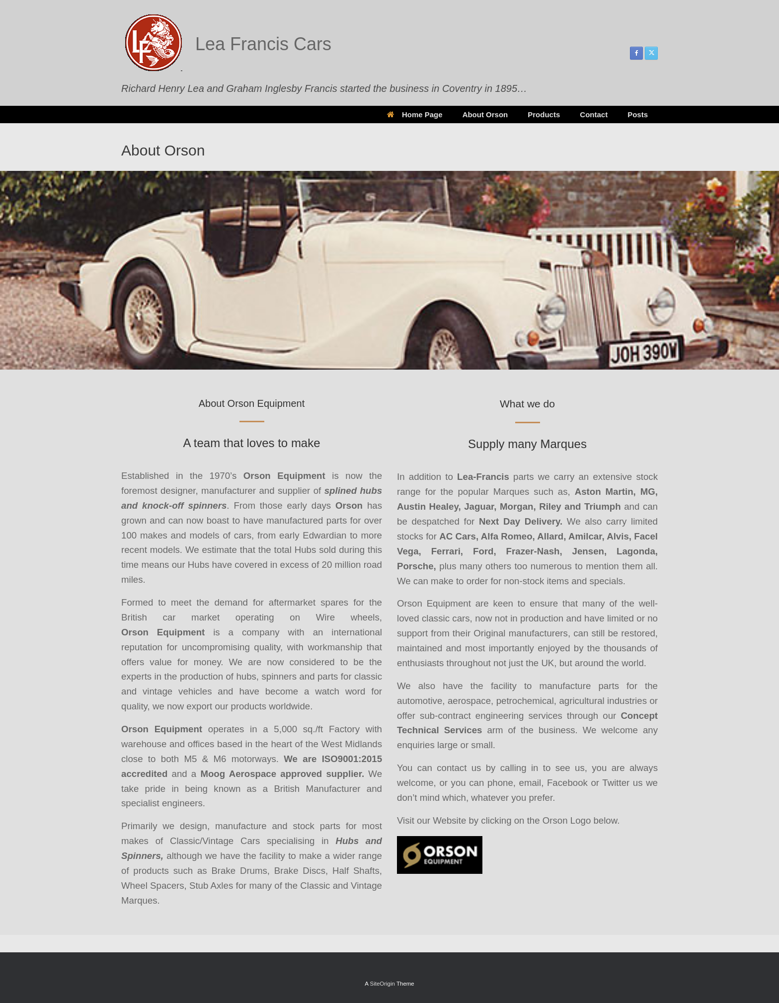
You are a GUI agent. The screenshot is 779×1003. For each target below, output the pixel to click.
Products (544, 114)
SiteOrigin (382, 984)
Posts (637, 114)
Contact (594, 114)
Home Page (415, 114)
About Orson (485, 114)
